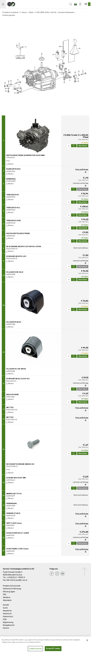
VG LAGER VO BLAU (13, 322)
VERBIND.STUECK (13, 513)
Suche (5, 608)
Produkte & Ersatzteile (10, 12)
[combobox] (87, 4)
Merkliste (6, 597)
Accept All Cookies (53, 650)
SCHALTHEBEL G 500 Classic (17, 549)
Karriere (6, 628)
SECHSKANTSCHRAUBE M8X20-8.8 (20, 464)
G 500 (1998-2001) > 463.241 (45, 12)
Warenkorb (7, 600)
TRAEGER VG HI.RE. (13, 220)
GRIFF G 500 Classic (14, 523)
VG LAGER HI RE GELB (14, 272)
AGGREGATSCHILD (13, 169)
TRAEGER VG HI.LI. (13, 208)
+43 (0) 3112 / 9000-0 (16, 577)
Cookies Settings (35, 650)
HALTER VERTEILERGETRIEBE (18, 233)
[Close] (87, 641)
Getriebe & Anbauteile (66, 12)
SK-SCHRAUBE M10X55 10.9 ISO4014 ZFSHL (23, 246)
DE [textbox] (86, 4)
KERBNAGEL (11, 179)
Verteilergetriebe (8, 15)
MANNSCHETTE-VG (14, 494)
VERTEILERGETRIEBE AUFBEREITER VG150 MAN (25, 155)
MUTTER (9, 407)
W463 (31, 12)
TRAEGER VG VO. (12, 195)
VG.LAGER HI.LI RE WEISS (16, 369)
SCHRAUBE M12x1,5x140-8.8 (17, 379)
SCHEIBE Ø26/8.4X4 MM (16, 478)
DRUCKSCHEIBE (12, 394)
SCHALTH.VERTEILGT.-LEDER (17, 533)
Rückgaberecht (9, 625)
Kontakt (6, 605)
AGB (5, 619)
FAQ (4, 594)
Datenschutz (8, 616)
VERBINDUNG (11, 503)
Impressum (7, 613)
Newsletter (7, 611)
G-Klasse (23, 12)
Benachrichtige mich (86, 172)
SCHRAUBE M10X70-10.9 (16, 256)
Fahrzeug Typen (9, 592)
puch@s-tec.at (21, 580)
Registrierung (8, 622)
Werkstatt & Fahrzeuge (12, 589)
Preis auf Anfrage (81, 169)
